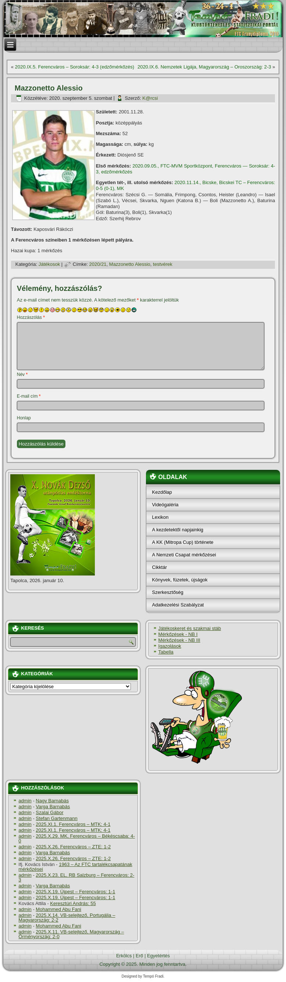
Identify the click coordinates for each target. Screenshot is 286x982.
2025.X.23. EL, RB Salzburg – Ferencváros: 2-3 (76, 877)
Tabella (166, 652)
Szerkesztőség (167, 592)
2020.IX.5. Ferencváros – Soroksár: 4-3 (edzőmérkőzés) (74, 67)
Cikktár (159, 567)
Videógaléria (165, 504)
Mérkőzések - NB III (179, 640)
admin (24, 800)
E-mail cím (29, 396)
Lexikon (160, 517)
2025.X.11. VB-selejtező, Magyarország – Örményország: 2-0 (71, 934)
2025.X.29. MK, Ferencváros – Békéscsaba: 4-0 (76, 838)
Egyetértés (158, 955)
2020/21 (98, 264)
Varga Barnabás (53, 806)
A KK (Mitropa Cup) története (183, 542)
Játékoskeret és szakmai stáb (189, 628)
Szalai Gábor (49, 812)
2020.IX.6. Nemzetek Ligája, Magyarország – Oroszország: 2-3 (204, 67)
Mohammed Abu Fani (58, 909)
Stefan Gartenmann (56, 818)
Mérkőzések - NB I (178, 634)
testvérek (162, 264)
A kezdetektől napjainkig (177, 529)
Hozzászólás (31, 317)
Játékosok (49, 264)
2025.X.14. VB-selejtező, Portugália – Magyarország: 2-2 (66, 917)
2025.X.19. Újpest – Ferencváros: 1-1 (75, 891)
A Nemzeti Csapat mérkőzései (184, 554)
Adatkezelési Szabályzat (178, 605)
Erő (139, 955)
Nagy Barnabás (52, 800)
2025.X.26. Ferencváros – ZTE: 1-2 (73, 846)
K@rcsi (150, 98)
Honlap (24, 417)
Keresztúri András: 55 (73, 903)
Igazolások (169, 646)
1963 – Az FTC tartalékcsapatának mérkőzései (75, 867)
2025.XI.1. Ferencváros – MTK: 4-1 (73, 824)
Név (22, 374)
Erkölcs (124, 955)
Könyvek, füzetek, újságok (180, 579)
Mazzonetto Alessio (129, 264)
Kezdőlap (162, 492)
